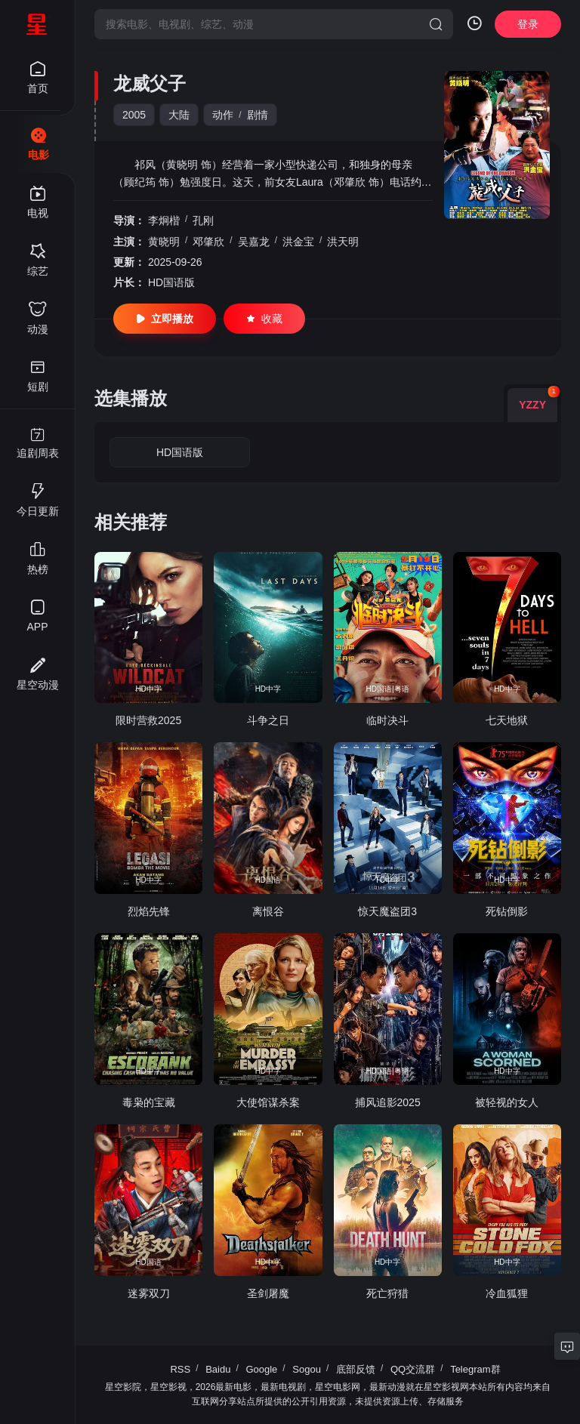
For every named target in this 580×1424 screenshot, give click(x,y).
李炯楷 (164, 220)
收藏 (264, 319)
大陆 (179, 115)
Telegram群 (475, 1369)
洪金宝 (298, 242)
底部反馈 (355, 1369)
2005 (134, 115)
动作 (222, 115)
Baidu (217, 1369)
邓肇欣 (208, 242)
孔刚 (203, 220)
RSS (180, 1369)
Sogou (306, 1369)
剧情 (257, 115)
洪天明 (343, 242)
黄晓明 (164, 242)
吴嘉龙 (254, 242)
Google (261, 1369)
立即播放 (164, 319)
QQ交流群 (412, 1369)
